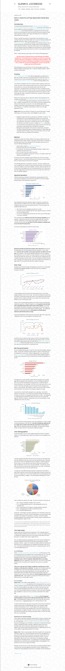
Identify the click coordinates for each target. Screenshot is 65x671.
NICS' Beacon (29, 99)
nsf (20, 653)
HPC (19, 9)
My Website (42, 9)
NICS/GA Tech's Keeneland (37, 99)
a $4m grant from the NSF (38, 26)
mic (19, 653)
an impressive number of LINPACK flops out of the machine (35, 621)
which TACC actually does (19, 354)
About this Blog (35, 9)
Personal (27, 9)
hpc (17, 653)
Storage (23, 9)
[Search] (50, 3)
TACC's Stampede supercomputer (21, 76)
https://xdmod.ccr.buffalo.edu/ (33, 146)
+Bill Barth (42, 123)
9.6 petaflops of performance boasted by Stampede (27, 552)
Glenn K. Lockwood (30, 3)
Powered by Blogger (32, 665)
